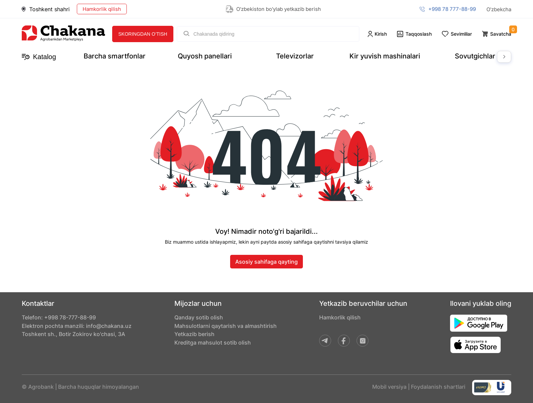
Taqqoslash (419, 34)
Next (504, 57)
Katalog (39, 57)
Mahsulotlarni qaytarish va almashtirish (225, 326)
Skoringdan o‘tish (142, 34)
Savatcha (500, 34)
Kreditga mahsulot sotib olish (212, 344)
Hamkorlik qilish (102, 9)
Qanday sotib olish (198, 317)
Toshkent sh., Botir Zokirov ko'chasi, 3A (73, 335)
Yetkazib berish (194, 335)
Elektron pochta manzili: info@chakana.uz (77, 326)
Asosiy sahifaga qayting (266, 261)
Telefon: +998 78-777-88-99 (59, 317)
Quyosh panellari (205, 56)
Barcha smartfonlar (114, 56)
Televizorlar (295, 56)
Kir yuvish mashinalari (384, 56)
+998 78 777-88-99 (452, 9)
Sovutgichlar (475, 56)
